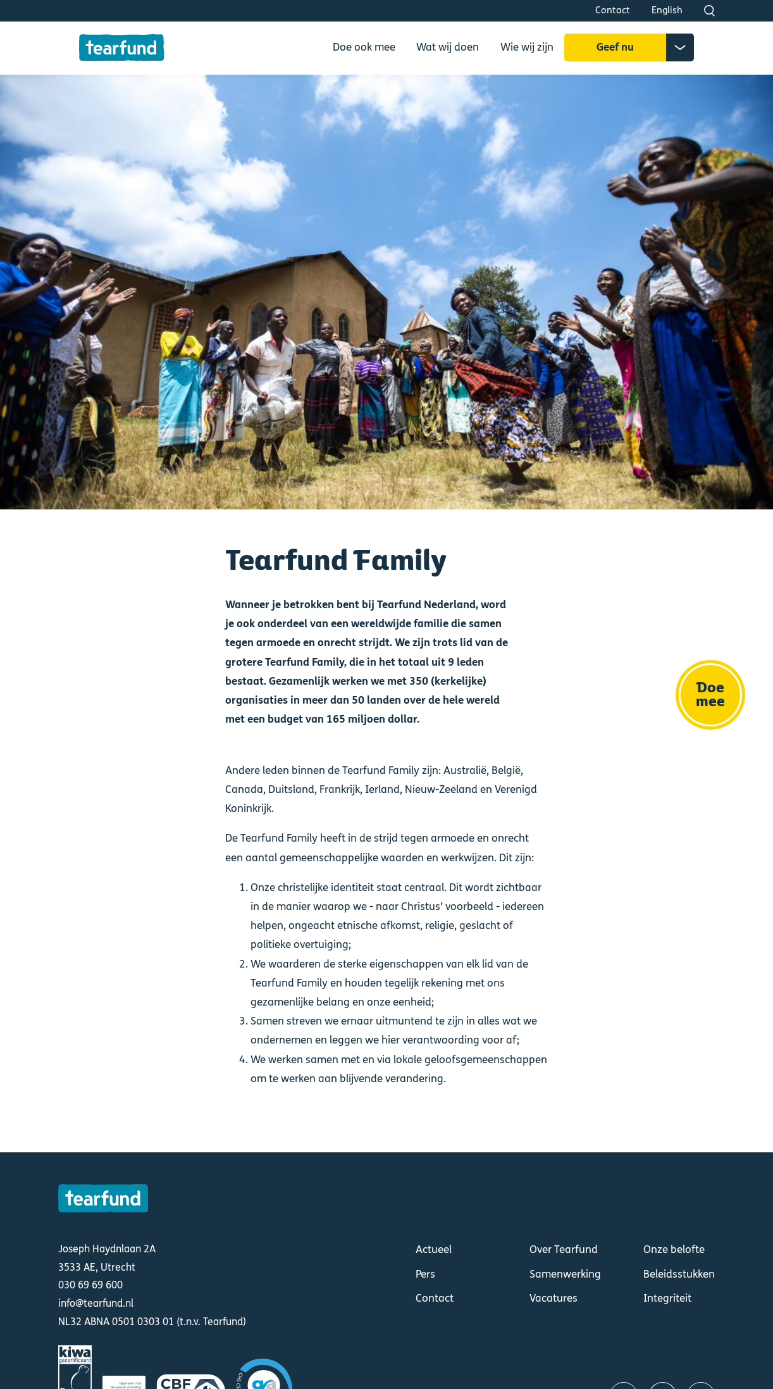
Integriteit (667, 1298)
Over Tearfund (563, 1249)
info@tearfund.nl (95, 1303)
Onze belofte (674, 1249)
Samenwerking (565, 1274)
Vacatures (553, 1298)
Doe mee (710, 695)
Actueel (434, 1249)
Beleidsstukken (679, 1274)
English (667, 10)
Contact (612, 10)
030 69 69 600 (90, 1285)
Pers (425, 1274)
